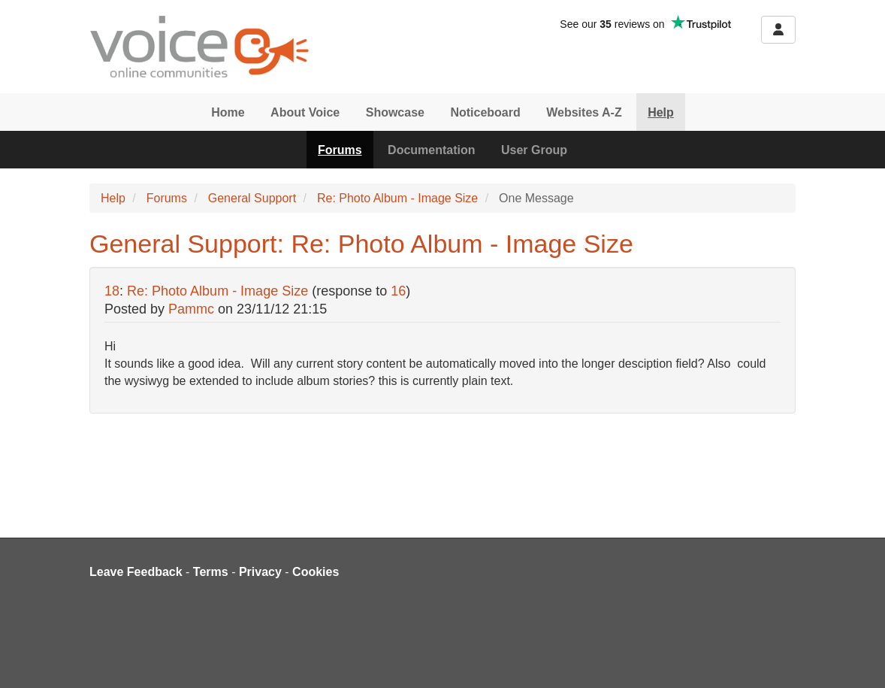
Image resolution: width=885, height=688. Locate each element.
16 (398, 291)
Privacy (260, 571)
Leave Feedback (136, 571)
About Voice (305, 112)
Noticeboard (485, 112)
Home (227, 112)
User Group (534, 150)
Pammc (191, 309)
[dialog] (857, 658)
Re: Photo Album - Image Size (397, 198)
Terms (210, 571)
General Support (252, 198)
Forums (340, 150)
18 (111, 291)
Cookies (315, 571)
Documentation (431, 150)
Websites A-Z (583, 112)
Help (661, 112)
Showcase (395, 112)
